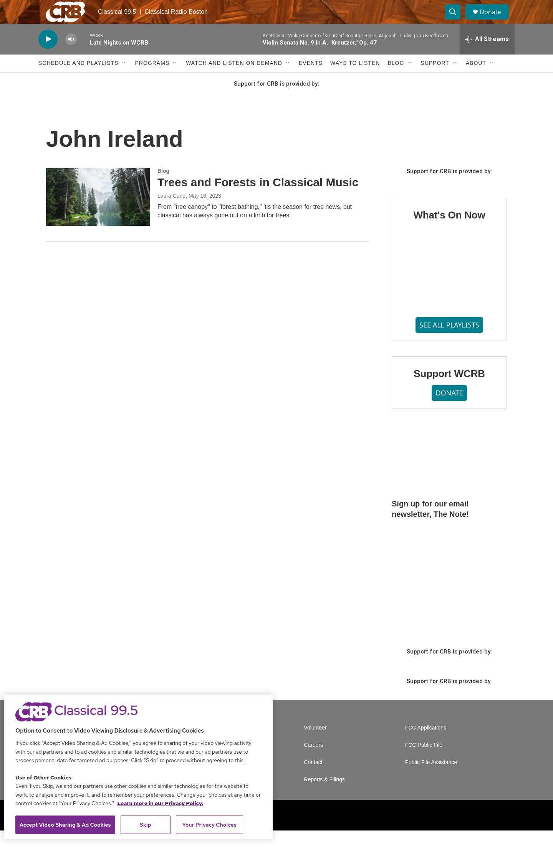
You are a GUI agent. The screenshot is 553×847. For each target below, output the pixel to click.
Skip (145, 824)
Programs (152, 80)
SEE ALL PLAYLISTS (449, 341)
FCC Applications (425, 744)
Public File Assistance (431, 779)
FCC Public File (423, 761)
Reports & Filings (324, 796)
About (476, 80)
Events (311, 80)
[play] (48, 55)
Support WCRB (449, 390)
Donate (495, 20)
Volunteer (315, 744)
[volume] (71, 56)
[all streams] (487, 55)
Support (435, 80)
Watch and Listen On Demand (234, 80)
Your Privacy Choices (209, 824)
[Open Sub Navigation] (124, 80)
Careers (313, 761)
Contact (313, 779)
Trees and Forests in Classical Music (258, 198)
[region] (138, 767)
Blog (395, 80)
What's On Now (449, 231)
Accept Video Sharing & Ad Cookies (65, 824)
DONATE (449, 409)
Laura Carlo (171, 212)
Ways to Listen (355, 80)
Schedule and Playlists (78, 80)
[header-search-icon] (456, 20)
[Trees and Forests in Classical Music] (98, 213)
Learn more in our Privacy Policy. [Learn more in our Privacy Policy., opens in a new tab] (160, 803)
